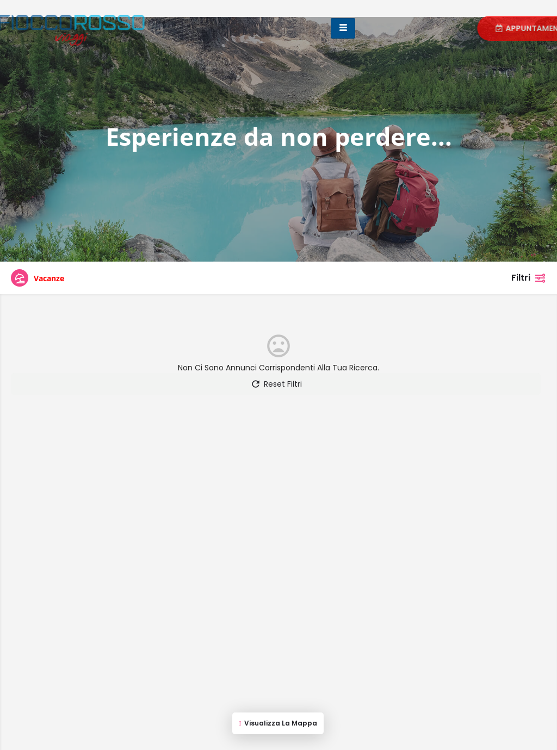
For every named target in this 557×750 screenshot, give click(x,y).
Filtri (528, 277)
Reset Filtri (276, 384)
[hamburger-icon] (343, 28)
